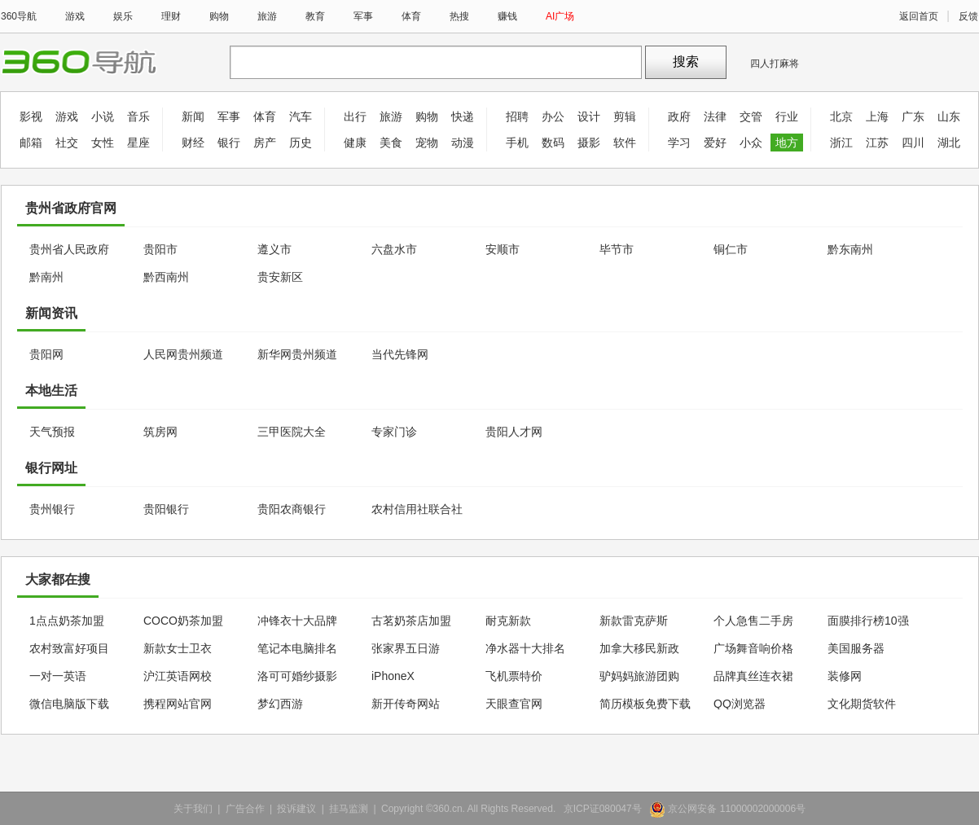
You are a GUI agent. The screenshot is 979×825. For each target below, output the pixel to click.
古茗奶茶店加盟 (411, 620)
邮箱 (31, 142)
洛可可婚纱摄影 (297, 675)
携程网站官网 (177, 703)
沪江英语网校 (177, 675)
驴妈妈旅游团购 (639, 675)
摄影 (588, 142)
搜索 (686, 61)
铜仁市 (730, 249)
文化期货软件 (862, 703)
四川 (913, 142)
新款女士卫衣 (177, 648)
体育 (411, 16)
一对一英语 (57, 675)
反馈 (968, 16)
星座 (138, 142)
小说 (102, 116)
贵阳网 (46, 354)
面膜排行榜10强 (868, 620)
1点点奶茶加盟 (66, 620)
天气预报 (52, 431)
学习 (679, 142)
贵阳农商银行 (291, 509)
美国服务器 (856, 648)
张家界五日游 (405, 648)
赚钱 (507, 16)
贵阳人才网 (513, 431)
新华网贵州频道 (297, 354)
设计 (588, 116)
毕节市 (616, 249)
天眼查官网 (513, 703)
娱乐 (123, 16)
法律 (715, 116)
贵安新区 (280, 276)
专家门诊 (394, 431)
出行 (355, 116)
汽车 (300, 116)
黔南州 (46, 276)
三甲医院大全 (291, 431)
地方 (786, 142)
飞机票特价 (513, 675)
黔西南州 (166, 276)
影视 (31, 116)
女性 (102, 142)
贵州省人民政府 (69, 249)
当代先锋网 (399, 354)
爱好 (715, 142)
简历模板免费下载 (645, 703)
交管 (751, 116)
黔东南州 (850, 249)
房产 (264, 142)
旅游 (267, 16)
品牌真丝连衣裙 (753, 675)
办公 (553, 116)
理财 (171, 16)
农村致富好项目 (69, 648)
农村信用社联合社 (417, 509)
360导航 (19, 16)
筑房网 (160, 431)
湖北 (948, 142)
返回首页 (918, 16)
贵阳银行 (166, 509)
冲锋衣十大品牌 (297, 620)
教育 (315, 16)
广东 (913, 116)
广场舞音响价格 (753, 648)
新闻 (193, 116)
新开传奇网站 (405, 703)
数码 (553, 142)
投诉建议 (296, 808)
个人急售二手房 (753, 620)
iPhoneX (393, 675)
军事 (363, 16)
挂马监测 (348, 808)
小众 (751, 142)
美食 (391, 142)
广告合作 (245, 808)
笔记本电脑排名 (297, 648)
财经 (193, 142)
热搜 (459, 16)
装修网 (845, 675)
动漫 (462, 142)
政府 (679, 116)
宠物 (426, 142)
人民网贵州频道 (183, 354)
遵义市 (274, 249)
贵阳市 (160, 249)
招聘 (517, 116)
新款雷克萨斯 (633, 620)
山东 (948, 116)
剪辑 (624, 116)
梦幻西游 (280, 703)
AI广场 (560, 16)
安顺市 (502, 249)
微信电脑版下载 (69, 703)
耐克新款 (508, 620)
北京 (841, 116)
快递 (462, 116)
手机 (517, 142)
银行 (228, 142)
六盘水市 (394, 249)
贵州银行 (52, 509)
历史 (300, 142)
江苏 (877, 142)
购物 (219, 16)
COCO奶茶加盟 (183, 620)
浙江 (841, 142)
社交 (66, 142)
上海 (877, 116)
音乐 (138, 116)
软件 (624, 142)
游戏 (75, 16)
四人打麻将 (774, 63)
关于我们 (193, 808)
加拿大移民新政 (639, 648)
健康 (355, 142)
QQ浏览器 (739, 703)
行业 (786, 116)
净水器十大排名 (525, 648)
